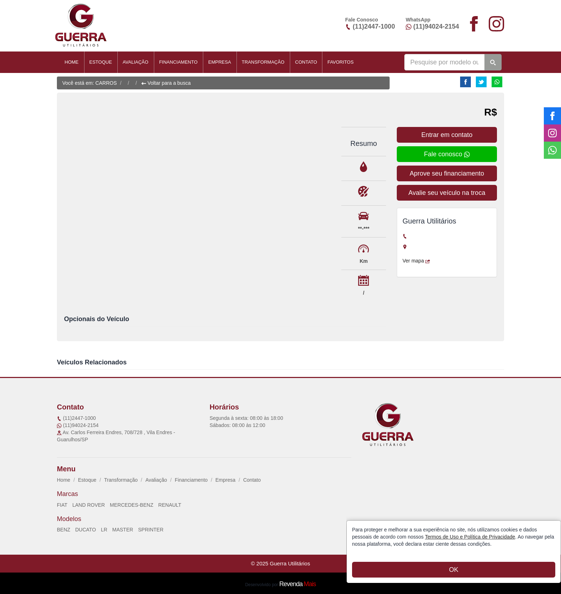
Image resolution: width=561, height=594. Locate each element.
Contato (306, 62)
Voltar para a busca (166, 83)
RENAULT (169, 505)
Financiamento (178, 62)
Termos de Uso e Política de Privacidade (470, 537)
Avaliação (135, 62)
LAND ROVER (88, 505)
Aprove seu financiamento (447, 173)
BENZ (63, 529)
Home (72, 62)
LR (104, 529)
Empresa (219, 62)
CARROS (106, 83)
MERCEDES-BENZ (131, 505)
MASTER (122, 529)
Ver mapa (416, 261)
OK (453, 569)
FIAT (62, 505)
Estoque (100, 62)
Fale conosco (447, 154)
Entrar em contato (446, 134)
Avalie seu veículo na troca (447, 192)
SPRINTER (151, 529)
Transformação (263, 62)
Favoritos (340, 62)
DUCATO (85, 529)
